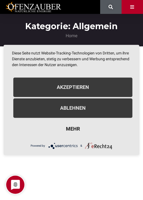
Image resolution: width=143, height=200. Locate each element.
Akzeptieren (73, 87)
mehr (73, 129)
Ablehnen (73, 108)
